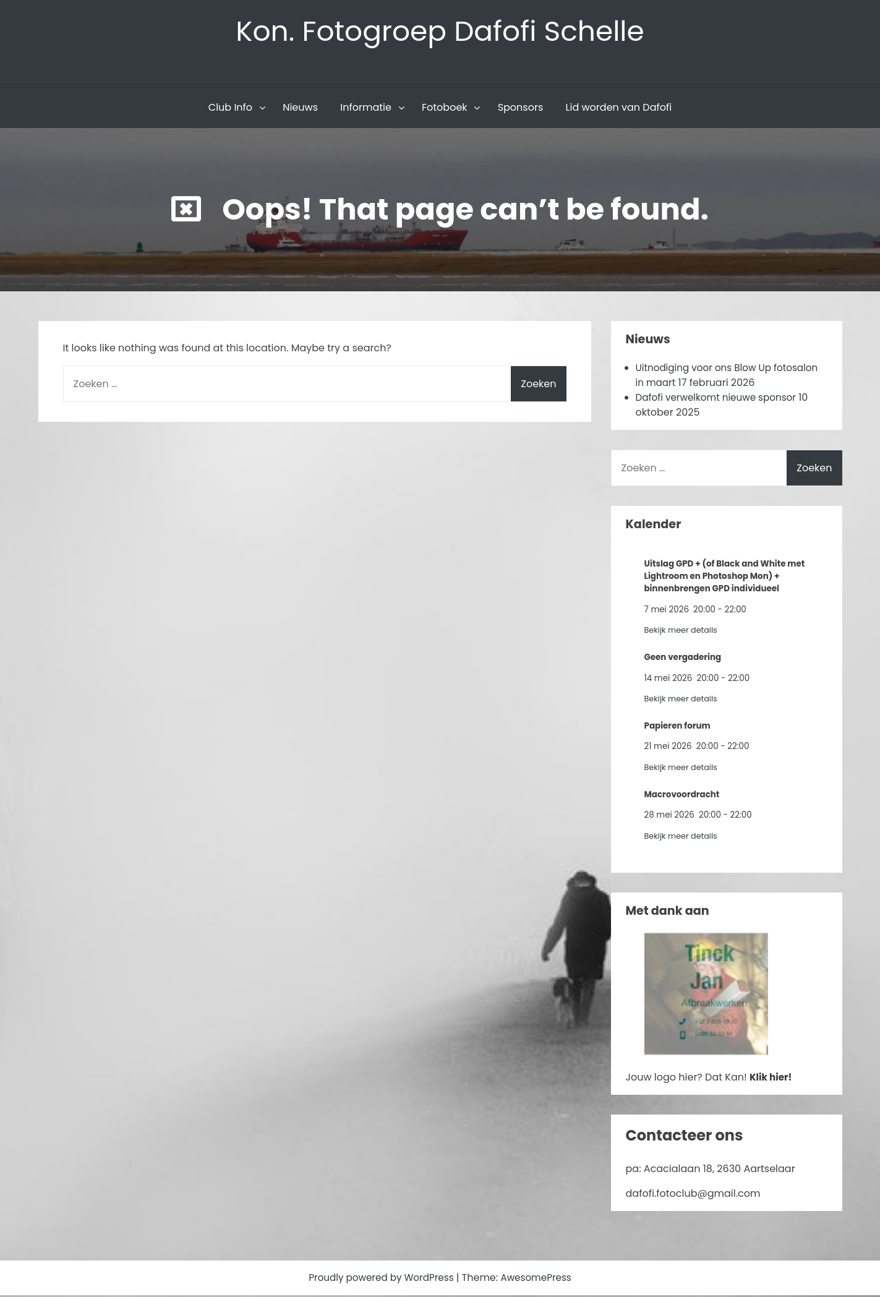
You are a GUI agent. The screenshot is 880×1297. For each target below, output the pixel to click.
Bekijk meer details (683, 632)
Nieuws (300, 109)
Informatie (365, 109)
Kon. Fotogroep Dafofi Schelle (440, 32)
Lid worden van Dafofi (619, 109)
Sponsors (521, 109)
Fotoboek (445, 109)
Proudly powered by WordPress (380, 1279)
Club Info (230, 109)
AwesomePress (540, 1279)
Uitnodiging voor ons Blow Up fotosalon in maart (707, 377)
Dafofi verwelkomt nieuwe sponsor (720, 399)
